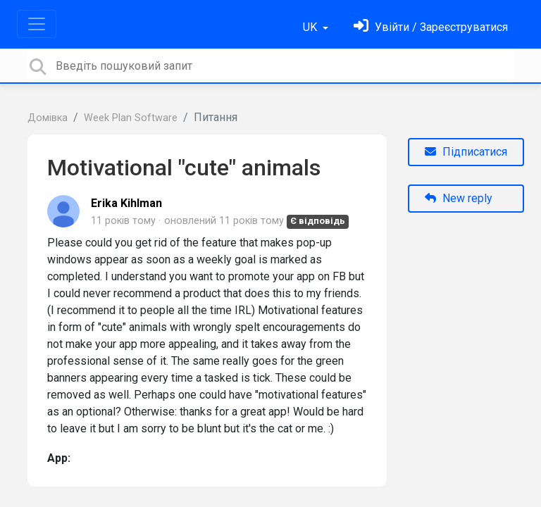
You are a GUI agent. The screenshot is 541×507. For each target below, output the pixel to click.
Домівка (47, 118)
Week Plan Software (131, 118)
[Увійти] (431, 27)
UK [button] (311, 27)
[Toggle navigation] (36, 24)
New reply (458, 198)
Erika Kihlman (126, 203)
